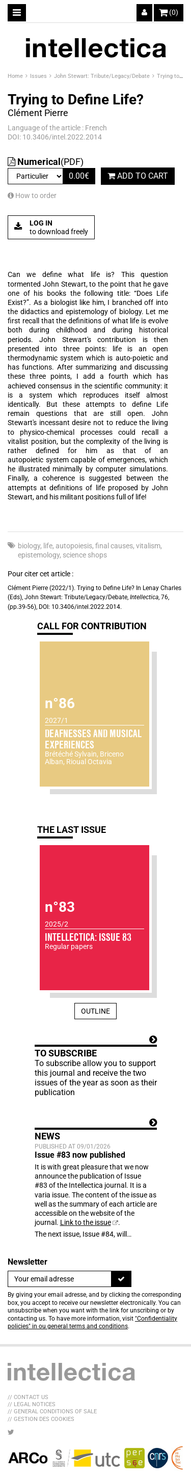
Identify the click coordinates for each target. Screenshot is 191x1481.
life (47, 546)
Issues (39, 76)
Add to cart (137, 176)
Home (16, 76)
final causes (114, 546)
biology (29, 546)
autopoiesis (74, 546)
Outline (95, 1011)
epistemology (39, 555)
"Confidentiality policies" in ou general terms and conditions (92, 1322)
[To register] (121, 1279)
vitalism (148, 546)
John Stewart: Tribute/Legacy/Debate (102, 76)
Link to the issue (85, 1222)
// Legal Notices (32, 1404)
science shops (85, 555)
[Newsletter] (60, 1279)
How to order (32, 195)
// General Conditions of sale (52, 1411)
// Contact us (28, 1397)
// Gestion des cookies (41, 1419)
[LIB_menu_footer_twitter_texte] (11, 1432)
